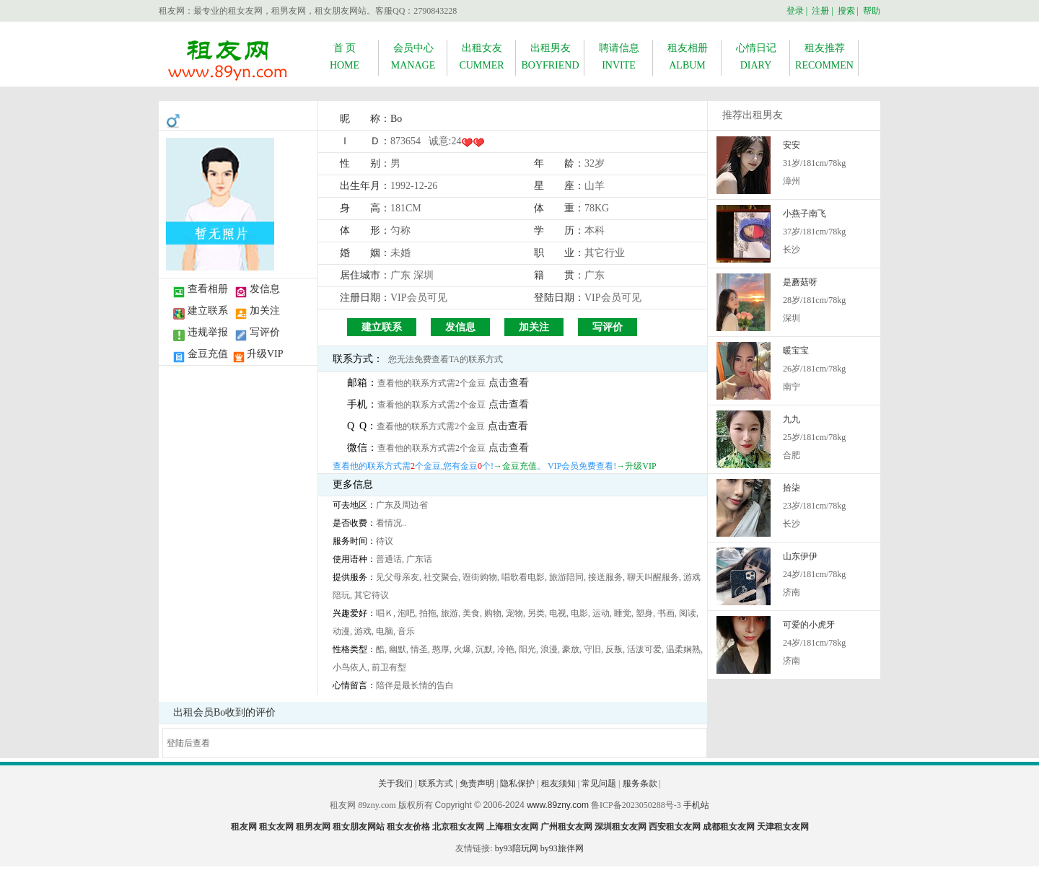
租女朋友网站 (359, 827)
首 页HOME (344, 57)
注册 (820, 11)
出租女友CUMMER (481, 57)
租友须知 (558, 783)
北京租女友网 (458, 827)
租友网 (244, 827)
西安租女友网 (675, 827)
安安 (791, 145)
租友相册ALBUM (687, 57)
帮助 (871, 11)
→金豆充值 (515, 466)
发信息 (265, 289)
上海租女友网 (512, 827)
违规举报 (208, 332)
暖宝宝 (796, 351)
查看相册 (208, 289)
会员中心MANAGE (413, 57)
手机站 (696, 805)
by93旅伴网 (562, 848)
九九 (791, 419)
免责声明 (477, 783)
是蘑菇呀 (800, 282)
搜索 (846, 11)
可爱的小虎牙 (809, 625)
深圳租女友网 (620, 827)
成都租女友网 (729, 827)
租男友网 (313, 827)
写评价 (265, 332)
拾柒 (791, 488)
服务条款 (640, 783)
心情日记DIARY (756, 57)
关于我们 (395, 783)
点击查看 (508, 382)
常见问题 (599, 783)
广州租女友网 (566, 827)
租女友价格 (408, 827)
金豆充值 (208, 353)
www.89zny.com (558, 805)
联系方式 (435, 783)
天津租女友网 (783, 827)
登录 (795, 11)
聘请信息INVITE (619, 57)
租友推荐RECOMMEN (824, 57)
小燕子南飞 (804, 213)
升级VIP (265, 353)
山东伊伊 (800, 556)
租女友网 (276, 827)
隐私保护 (517, 783)
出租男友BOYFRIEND (550, 57)
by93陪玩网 (516, 848)
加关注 (265, 310)
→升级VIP (636, 466)
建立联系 (208, 310)
